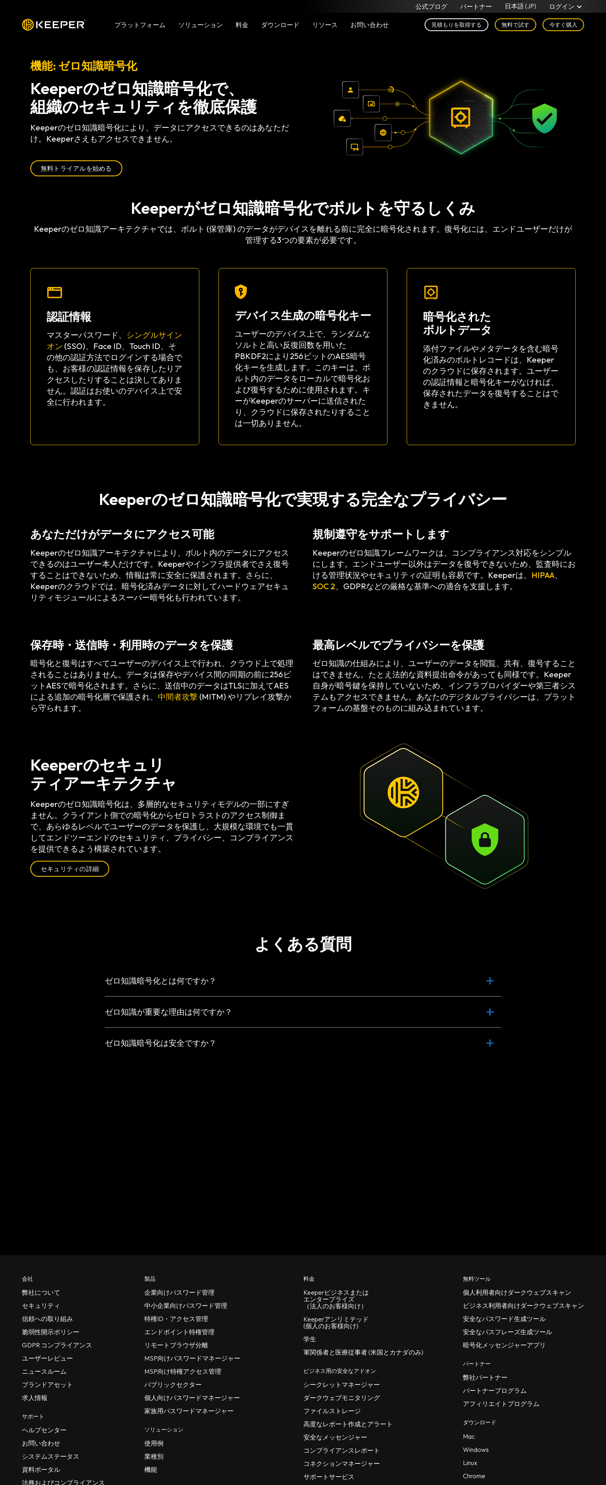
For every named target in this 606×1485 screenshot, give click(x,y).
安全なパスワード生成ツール (504, 1319)
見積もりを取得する (456, 24)
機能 (150, 1469)
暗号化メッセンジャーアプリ (504, 1345)
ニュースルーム (44, 1371)
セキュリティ (41, 1305)
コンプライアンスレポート (341, 1450)
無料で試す (515, 24)
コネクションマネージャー (341, 1463)
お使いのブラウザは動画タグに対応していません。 (444, 117)
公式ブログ (431, 6)
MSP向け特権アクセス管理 (182, 1371)
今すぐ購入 (563, 24)
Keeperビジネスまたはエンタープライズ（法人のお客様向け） (336, 1299)
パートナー (476, 6)
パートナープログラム (495, 1390)
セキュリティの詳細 (70, 869)
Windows (476, 1449)
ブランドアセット (47, 1384)
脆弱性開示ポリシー (50, 1332)
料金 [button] (242, 25)
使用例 (153, 1443)
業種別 (153, 1456)
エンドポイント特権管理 (179, 1332)
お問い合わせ (41, 1443)
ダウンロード (280, 25)
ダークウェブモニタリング (341, 1398)
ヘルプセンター (44, 1430)
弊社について (41, 1292)
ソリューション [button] (200, 25)
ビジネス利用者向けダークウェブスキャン (523, 1305)
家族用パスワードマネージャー (189, 1411)
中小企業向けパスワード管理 (185, 1305)
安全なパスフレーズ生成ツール (507, 1332)
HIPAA (543, 575)
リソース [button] (325, 25)
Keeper (54, 25)
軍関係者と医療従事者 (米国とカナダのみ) (363, 1352)
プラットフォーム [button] (139, 25)
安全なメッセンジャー (335, 1437)
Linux (470, 1463)
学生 (309, 1339)
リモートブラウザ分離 (176, 1345)
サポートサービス (328, 1477)
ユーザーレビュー (47, 1358)
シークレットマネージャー (341, 1384)
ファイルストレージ (332, 1411)
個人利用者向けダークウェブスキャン (517, 1292)
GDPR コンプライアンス (57, 1345)
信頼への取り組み (47, 1319)
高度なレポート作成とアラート (348, 1424)
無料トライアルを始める (76, 168)
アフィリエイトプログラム (501, 1404)
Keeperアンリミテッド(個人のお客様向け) (336, 1322)
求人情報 (34, 1398)
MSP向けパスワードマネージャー (192, 1358)
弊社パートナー (485, 1377)
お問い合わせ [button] (369, 25)
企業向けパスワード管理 (179, 1292)
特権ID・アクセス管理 (176, 1319)
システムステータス (50, 1456)
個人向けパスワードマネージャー (192, 1398)
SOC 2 (324, 586)
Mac (469, 1436)
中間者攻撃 (178, 697)
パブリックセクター (173, 1384)
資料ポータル (41, 1469)
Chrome (474, 1476)
